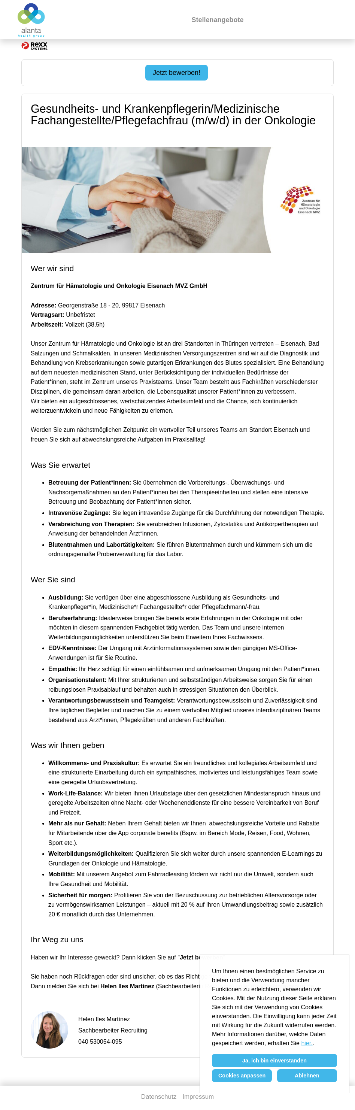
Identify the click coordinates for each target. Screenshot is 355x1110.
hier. (306, 1043)
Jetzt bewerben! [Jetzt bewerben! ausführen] (176, 72)
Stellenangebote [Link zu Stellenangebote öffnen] (217, 20)
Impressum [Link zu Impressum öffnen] (198, 1096)
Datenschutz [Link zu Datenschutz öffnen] (159, 1096)
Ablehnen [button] (307, 1076)
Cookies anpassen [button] (242, 1076)
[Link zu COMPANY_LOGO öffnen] (31, 19)
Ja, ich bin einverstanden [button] (274, 1061)
